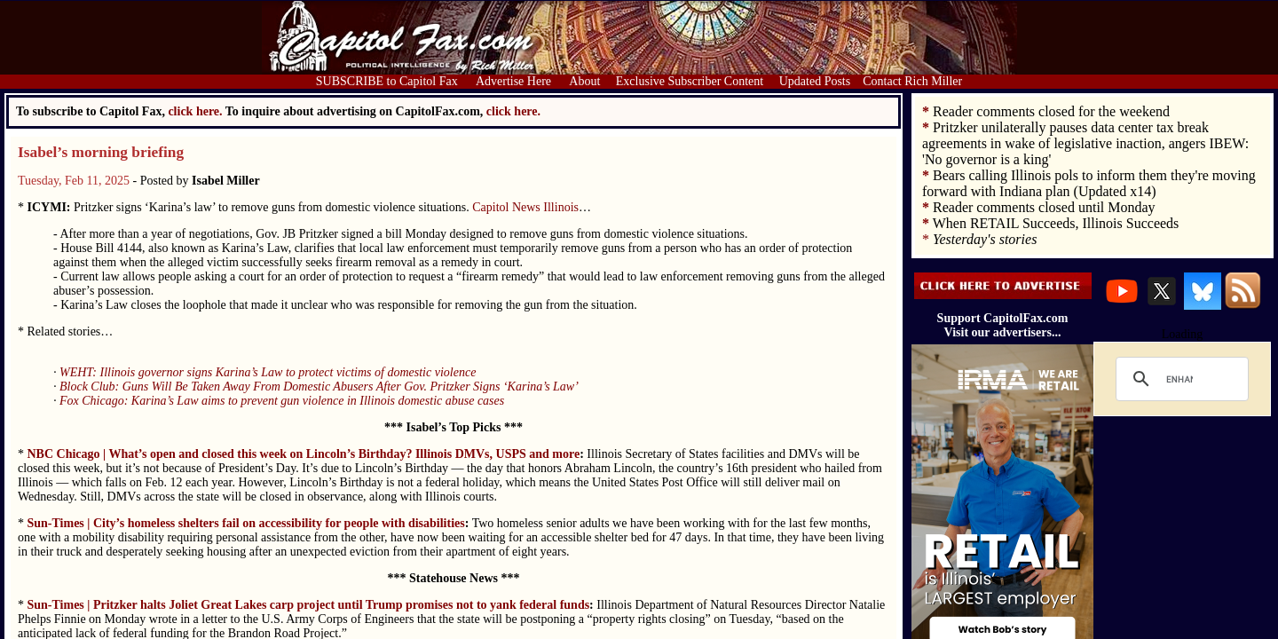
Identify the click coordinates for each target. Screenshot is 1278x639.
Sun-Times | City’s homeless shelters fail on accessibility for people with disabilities (246, 523)
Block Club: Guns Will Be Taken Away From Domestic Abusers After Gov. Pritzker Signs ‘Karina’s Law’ (319, 386)
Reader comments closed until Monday (1044, 207)
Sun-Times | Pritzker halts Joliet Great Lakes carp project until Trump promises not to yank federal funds (309, 604)
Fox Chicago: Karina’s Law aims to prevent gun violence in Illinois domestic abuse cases (281, 400)
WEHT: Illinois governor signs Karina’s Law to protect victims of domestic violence (267, 372)
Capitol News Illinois (525, 207)
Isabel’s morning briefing (101, 152)
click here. (513, 111)
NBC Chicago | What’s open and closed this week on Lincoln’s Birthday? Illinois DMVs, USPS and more (304, 454)
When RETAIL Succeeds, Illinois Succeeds (1056, 223)
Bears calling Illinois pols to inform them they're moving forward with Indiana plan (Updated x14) (1089, 183)
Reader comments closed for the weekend (1051, 111)
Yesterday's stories (985, 239)
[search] (1179, 379)
